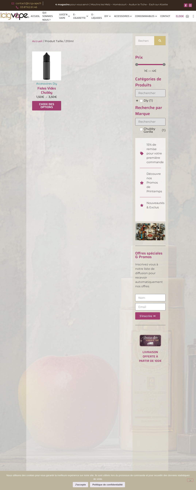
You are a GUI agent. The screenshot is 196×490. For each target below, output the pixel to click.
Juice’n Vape (64, 16)
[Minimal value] (150, 64)
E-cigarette (80, 16)
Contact (165, 16)
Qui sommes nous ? (47, 16)
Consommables (146, 16)
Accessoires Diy (46, 83)
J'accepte (80, 484)
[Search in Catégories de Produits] (150, 93)
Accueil (35, 16)
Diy (107, 16)
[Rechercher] (160, 40)
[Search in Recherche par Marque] (150, 122)
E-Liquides (96, 16)
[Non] (190, 480)
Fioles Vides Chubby (46, 90)
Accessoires (123, 16)
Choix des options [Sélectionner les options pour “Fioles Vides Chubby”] (46, 105)
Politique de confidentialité (108, 484)
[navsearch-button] (193, 16)
